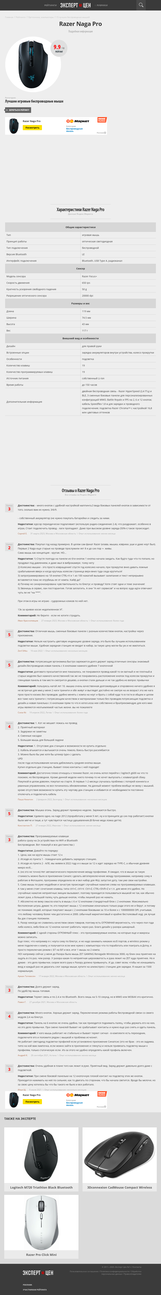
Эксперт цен (75, 5)
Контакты (137, 1267)
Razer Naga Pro (32, 121)
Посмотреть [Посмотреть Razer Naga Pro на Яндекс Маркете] (32, 127)
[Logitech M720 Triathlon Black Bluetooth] (41, 1155)
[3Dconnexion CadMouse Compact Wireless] (120, 1155)
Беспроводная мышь (74, 129)
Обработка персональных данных (121, 1272)
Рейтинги (50, 5)
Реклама (27, 1284)
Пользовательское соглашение (84, 1271)
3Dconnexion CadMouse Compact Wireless (119, 1187)
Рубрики (102, 5)
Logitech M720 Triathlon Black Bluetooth (41, 1187)
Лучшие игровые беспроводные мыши (34, 101)
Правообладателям (132, 1274)
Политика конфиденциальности (114, 1271)
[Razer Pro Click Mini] (41, 1222)
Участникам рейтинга (35, 1289)
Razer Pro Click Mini (41, 1255)
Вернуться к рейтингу (17, 110)
